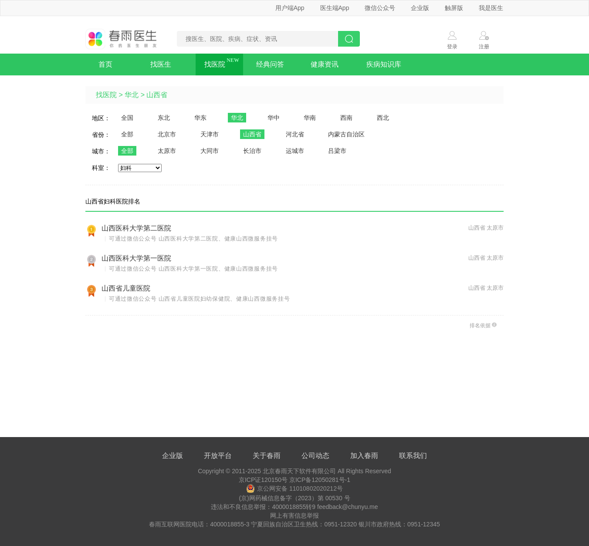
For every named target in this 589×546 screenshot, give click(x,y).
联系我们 (413, 455)
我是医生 (491, 7)
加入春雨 (364, 455)
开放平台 (218, 455)
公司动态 (315, 455)
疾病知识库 (383, 64)
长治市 (252, 150)
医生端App (334, 7)
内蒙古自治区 (346, 134)
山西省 (156, 94)
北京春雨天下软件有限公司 (299, 471)
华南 (310, 117)
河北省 (295, 134)
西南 (346, 117)
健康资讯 (325, 64)
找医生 (160, 64)
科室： (101, 167)
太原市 (167, 150)
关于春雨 (267, 455)
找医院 (214, 64)
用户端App (290, 7)
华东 (200, 117)
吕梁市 (337, 150)
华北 (132, 94)
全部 (127, 134)
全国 (127, 117)
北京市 (167, 134)
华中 (273, 117)
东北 (164, 117)
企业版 (420, 7)
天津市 (209, 134)
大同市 (209, 150)
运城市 (295, 150)
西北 (383, 117)
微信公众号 (380, 7)
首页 (105, 64)
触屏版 (454, 7)
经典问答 (270, 64)
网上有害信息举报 (294, 515)
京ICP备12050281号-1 (319, 479)
